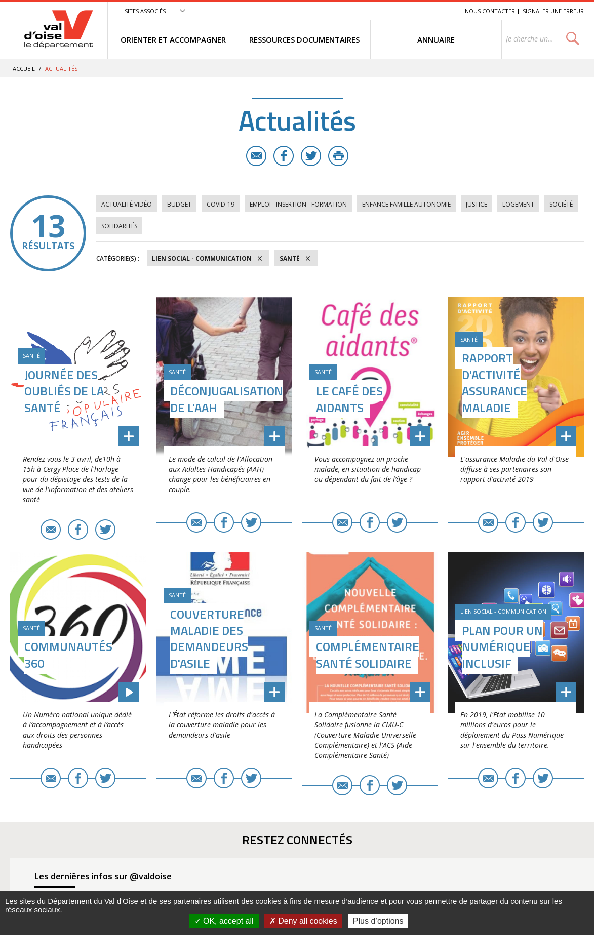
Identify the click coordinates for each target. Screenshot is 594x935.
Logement (518, 204)
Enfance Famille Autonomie (406, 204)
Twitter (311, 156)
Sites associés (145, 11)
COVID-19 (220, 204)
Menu (383, 11)
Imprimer (338, 156)
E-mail (256, 156)
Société (561, 204)
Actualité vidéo (126, 204)
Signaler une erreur (553, 11)
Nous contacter (490, 11)
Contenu (409, 11)
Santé (290, 258)
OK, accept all (224, 921)
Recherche (443, 11)
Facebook (283, 156)
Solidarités (119, 226)
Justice (476, 204)
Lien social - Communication (202, 258)
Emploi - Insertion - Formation (298, 204)
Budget (179, 204)
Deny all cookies (303, 921)
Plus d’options (378, 921)
